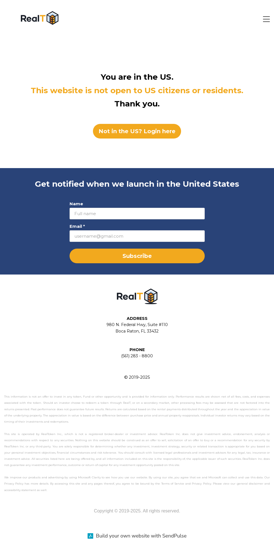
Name (76, 203)
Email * (77, 226)
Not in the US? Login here (137, 131)
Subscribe (137, 256)
